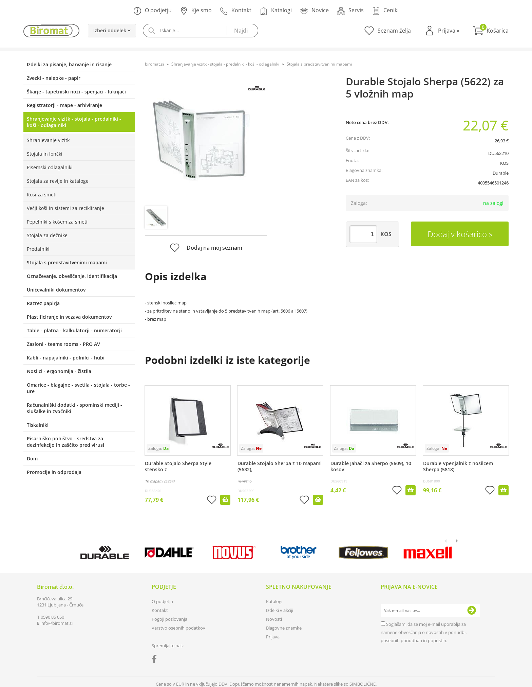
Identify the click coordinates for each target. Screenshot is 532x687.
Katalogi (276, 10)
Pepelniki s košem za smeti (57, 221)
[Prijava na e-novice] (471, 610)
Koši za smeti (42, 194)
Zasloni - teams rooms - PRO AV (63, 344)
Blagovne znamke (284, 628)
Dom (32, 458)
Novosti (274, 619)
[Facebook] (156, 660)
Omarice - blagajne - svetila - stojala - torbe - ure (78, 388)
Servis (350, 10)
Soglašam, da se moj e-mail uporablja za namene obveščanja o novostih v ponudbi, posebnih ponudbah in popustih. (424, 632)
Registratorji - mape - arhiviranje (64, 105)
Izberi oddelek (112, 30)
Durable (501, 173)
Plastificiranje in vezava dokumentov (69, 317)
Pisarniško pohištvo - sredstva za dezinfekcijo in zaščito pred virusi (65, 441)
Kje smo (196, 10)
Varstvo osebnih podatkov (178, 628)
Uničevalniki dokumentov (56, 289)
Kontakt (235, 10)
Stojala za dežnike (47, 235)
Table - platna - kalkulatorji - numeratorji (74, 330)
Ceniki (385, 10)
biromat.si (154, 64)
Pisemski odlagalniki (50, 167)
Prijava (448, 30)
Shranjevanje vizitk (48, 140)
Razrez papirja (43, 303)
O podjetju (152, 10)
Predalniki (38, 249)
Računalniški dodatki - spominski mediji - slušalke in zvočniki (74, 408)
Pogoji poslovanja (169, 619)
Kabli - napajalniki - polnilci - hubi (65, 357)
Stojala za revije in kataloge (58, 181)
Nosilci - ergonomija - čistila (59, 371)
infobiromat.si (56, 623)
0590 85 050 (52, 617)
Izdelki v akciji (279, 610)
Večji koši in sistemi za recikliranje (65, 208)
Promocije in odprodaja (54, 472)
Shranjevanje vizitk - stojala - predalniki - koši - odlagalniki (74, 122)
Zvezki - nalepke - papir (53, 78)
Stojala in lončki (44, 154)
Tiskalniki (38, 425)
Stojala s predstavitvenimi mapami (67, 262)
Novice (314, 10)
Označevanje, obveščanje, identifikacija (72, 276)
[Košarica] (491, 30)
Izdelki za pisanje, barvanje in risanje (69, 64)
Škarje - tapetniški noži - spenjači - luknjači (76, 91)
